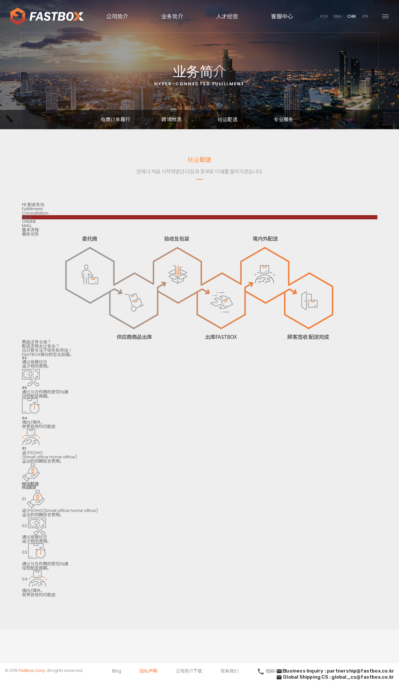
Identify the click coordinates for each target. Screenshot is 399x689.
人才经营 (227, 16)
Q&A (27, 217)
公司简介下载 (189, 672)
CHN (351, 16)
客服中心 (282, 16)
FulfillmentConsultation (35, 211)
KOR (324, 16)
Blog (116, 672)
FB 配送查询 (33, 205)
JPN (365, 16)
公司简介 (117, 16)
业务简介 (172, 16)
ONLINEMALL (29, 224)
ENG (337, 16)
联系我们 (229, 672)
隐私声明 (148, 672)
